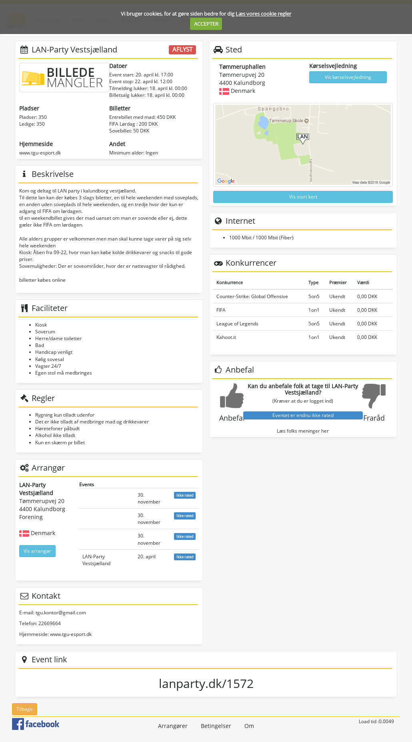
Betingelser (216, 726)
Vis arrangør (37, 550)
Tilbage (24, 709)
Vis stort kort (303, 196)
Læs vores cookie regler (263, 13)
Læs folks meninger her (303, 430)
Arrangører (173, 726)
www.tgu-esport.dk (40, 152)
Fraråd (374, 418)
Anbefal (232, 418)
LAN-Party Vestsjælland (96, 560)
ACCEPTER (206, 23)
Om (249, 726)
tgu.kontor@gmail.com (61, 612)
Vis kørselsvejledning (348, 77)
